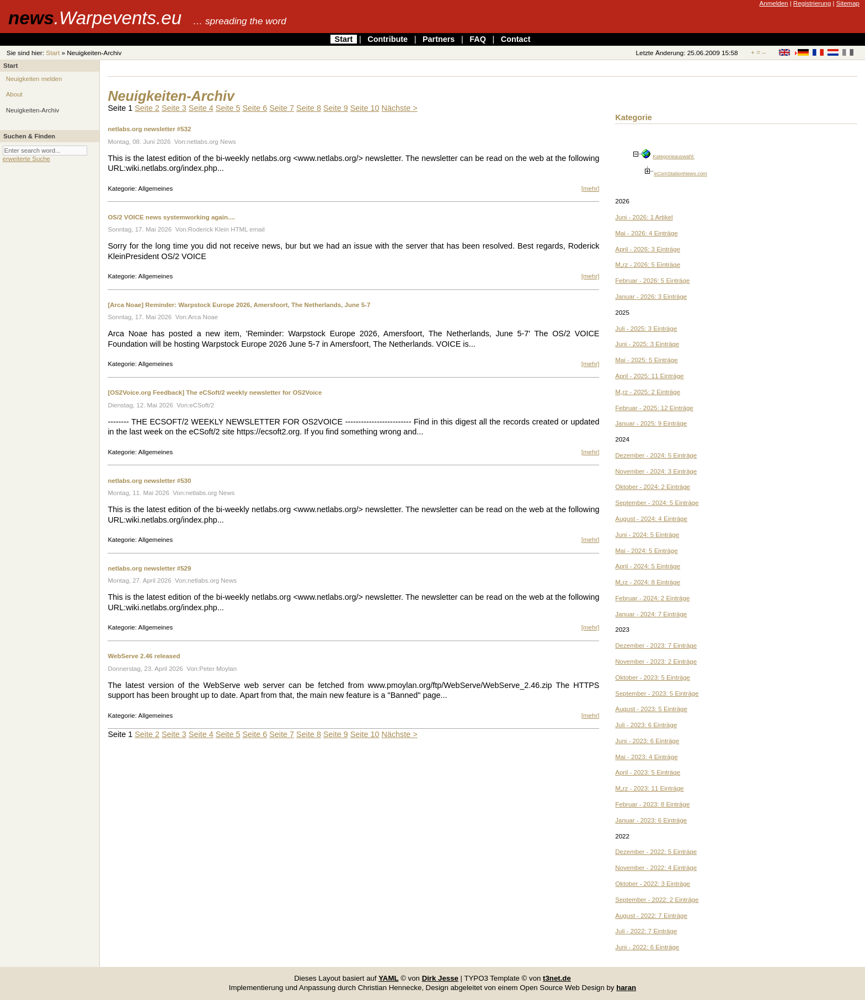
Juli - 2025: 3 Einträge (646, 328)
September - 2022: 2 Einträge (656, 899)
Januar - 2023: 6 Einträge (651, 820)
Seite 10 (365, 108)
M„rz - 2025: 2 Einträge (647, 392)
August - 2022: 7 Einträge (651, 915)
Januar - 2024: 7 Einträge (651, 614)
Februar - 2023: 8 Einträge (652, 804)
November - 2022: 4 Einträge (656, 867)
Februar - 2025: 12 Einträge (654, 408)
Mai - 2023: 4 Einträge (646, 757)
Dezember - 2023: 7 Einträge (656, 645)
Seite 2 (147, 108)
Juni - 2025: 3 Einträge (647, 344)
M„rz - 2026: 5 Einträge (647, 264)
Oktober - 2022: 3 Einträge (652, 883)
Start (344, 39)
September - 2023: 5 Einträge (656, 693)
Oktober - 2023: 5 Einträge (652, 677)
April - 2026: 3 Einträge (647, 249)
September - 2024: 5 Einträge (656, 502)
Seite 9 (335, 108)
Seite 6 (254, 108)
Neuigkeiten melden (34, 79)
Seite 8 (308, 108)
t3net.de (557, 978)
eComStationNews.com (680, 173)
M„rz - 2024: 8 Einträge (647, 582)
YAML (388, 978)
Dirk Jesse (440, 978)
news (94, 18)
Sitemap (847, 3)
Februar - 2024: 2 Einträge (652, 598)
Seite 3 (174, 108)
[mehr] (590, 188)
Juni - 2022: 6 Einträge (647, 947)
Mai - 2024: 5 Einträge (646, 550)
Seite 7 (281, 108)
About (14, 94)
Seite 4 (201, 108)
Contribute (387, 39)
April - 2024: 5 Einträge (647, 566)
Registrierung (812, 3)
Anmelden (774, 3)
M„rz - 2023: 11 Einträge (649, 788)
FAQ (477, 39)
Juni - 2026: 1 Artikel (643, 217)
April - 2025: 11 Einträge (649, 376)
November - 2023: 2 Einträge (656, 661)
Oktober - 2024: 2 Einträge (652, 486)
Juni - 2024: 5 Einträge (647, 534)
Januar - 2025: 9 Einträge (651, 423)
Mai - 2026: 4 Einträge (646, 233)
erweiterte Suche (26, 158)
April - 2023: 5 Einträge (647, 772)
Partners (439, 39)
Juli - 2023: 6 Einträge (646, 725)
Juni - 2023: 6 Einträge (647, 741)
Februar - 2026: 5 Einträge (652, 280)
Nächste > (400, 108)
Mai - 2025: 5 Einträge (646, 360)
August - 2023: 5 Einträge (651, 709)
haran (626, 987)
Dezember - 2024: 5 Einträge (656, 455)
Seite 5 (228, 108)
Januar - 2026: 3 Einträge (651, 296)
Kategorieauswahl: (674, 156)
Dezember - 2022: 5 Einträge (656, 851)
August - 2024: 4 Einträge (651, 518)
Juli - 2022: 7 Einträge (646, 931)
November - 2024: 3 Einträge (656, 471)
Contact (516, 39)
